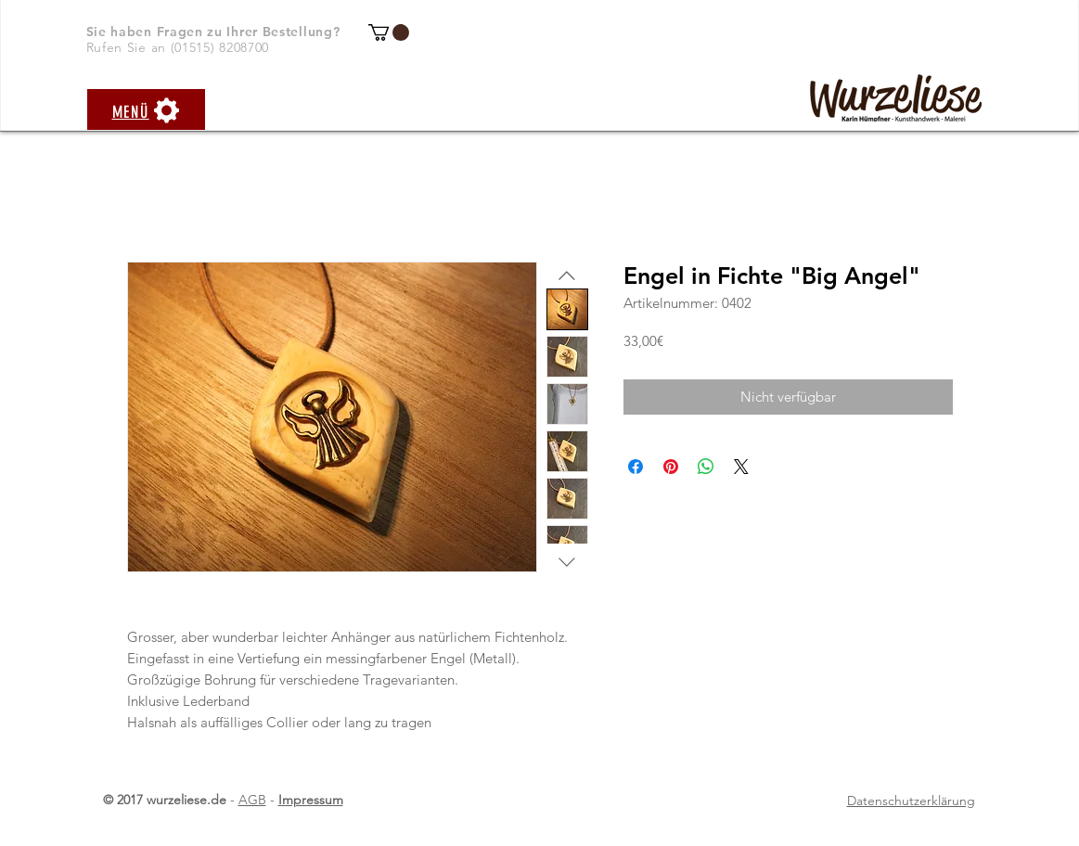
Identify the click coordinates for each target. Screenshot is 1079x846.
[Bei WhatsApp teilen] (706, 466)
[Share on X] (741, 466)
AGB (252, 799)
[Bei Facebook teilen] (635, 466)
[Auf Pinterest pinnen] (671, 466)
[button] (388, 32)
